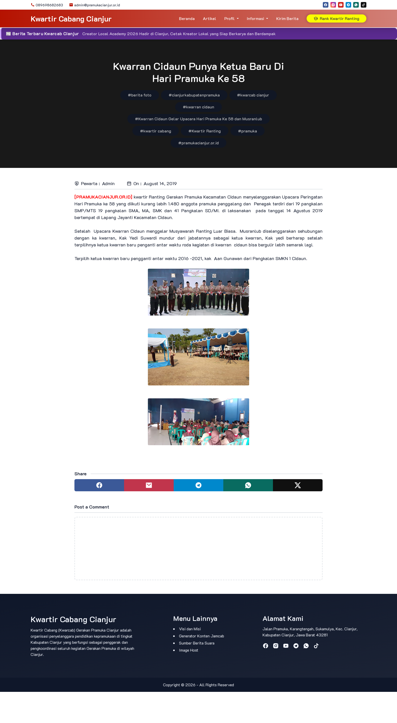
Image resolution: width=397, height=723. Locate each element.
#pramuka (247, 130)
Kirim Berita (287, 18)
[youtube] (341, 5)
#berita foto (139, 94)
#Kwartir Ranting (204, 130)
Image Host (188, 650)
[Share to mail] (149, 485)
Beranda (187, 18)
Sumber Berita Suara (196, 643)
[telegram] (348, 5)
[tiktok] (363, 5)
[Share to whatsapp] (248, 485)
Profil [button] (229, 18)
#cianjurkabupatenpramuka (194, 94)
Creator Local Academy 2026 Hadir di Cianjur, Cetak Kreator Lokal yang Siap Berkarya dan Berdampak (179, 33)
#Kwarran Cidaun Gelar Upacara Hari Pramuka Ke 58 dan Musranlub (198, 118)
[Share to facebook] (99, 485)
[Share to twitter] (298, 485)
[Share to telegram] (198, 485)
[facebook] (325, 5)
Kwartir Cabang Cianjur (71, 19)
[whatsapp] (356, 5)
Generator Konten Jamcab (201, 635)
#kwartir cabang (155, 130)
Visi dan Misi (190, 628)
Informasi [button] (255, 18)
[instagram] (333, 5)
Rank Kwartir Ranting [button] (336, 18)
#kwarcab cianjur (253, 94)
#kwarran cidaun (198, 106)
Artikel (209, 18)
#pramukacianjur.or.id (198, 142)
